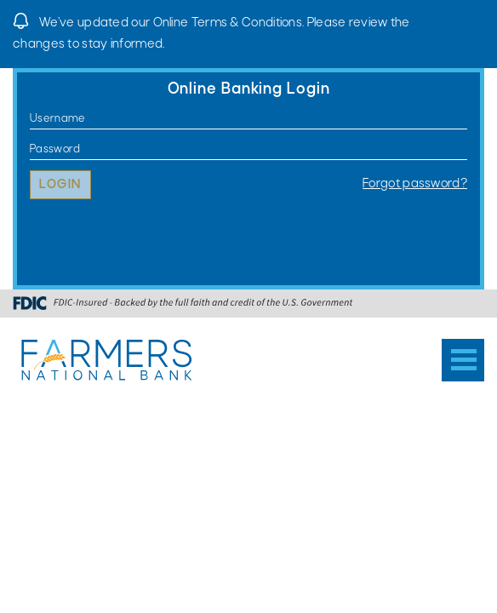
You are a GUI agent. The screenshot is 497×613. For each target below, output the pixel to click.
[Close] (475, 21)
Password (30, 149)
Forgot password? (415, 184)
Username (30, 118)
